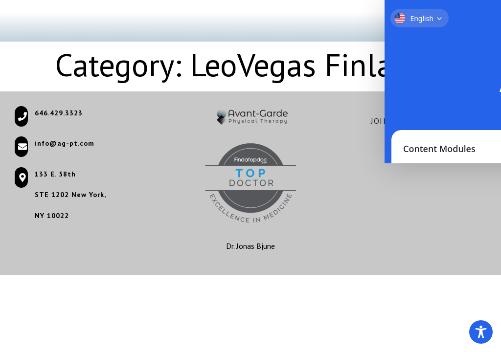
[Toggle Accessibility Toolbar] (481, 332)
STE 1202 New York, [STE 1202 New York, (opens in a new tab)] (70, 194)
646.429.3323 (59, 113)
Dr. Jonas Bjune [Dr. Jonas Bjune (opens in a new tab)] (250, 246)
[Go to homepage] (40, 21)
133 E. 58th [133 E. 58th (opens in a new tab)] (55, 174)
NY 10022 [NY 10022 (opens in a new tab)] (52, 215)
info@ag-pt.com (64, 143)
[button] (468, 21)
